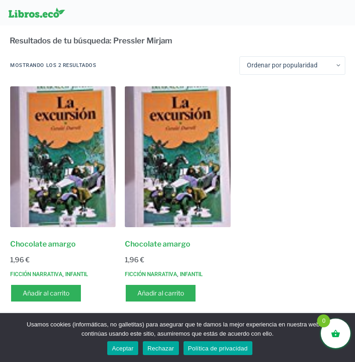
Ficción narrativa (36, 274)
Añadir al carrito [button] (46, 293)
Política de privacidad (218, 348)
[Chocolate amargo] (63, 156)
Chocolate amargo (43, 244)
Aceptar (123, 348)
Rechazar (160, 348)
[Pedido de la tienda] (292, 65)
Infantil (76, 274)
